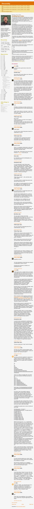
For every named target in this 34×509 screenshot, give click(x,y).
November (4, 71)
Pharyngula (3, 109)
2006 (3, 98)
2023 (3, 57)
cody (15, 270)
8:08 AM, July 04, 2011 (17, 481)
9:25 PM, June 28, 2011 (18, 154)
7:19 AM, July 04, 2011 (17, 466)
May (3, 89)
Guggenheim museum (18, 296)
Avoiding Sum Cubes (6, 76)
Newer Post (14, 504)
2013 (3, 67)
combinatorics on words (17, 61)
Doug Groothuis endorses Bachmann (6, 86)
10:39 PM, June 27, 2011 (18, 77)
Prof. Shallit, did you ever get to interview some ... (5, 50)
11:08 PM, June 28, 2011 (18, 173)
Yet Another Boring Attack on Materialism (6, 85)
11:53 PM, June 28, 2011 (18, 187)
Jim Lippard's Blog (4, 108)
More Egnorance (5, 79)
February (4, 92)
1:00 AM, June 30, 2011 (17, 340)
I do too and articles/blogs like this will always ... (5, 44)
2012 (3, 68)
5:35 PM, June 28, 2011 (18, 125)
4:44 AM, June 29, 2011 (17, 212)
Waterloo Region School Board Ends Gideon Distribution (6, 81)
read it (20, 152)
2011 (3, 69)
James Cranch (17, 347)
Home (23, 504)
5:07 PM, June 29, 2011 (18, 317)
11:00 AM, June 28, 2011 (18, 115)
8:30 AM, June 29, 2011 (17, 229)
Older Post (31, 504)
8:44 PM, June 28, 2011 (18, 134)
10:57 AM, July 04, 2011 (18, 500)
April (3, 90)
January (4, 93)
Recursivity (6, 4)
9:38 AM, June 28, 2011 (17, 101)
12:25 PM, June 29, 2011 (18, 255)
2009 (3, 95)
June (3, 75)
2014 (3, 66)
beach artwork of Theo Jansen (24, 298)
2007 (3, 97)
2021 (3, 58)
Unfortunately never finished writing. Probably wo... (5, 48)
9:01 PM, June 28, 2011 (18, 141)
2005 (3, 99)
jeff (14, 355)
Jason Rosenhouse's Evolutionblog (4, 107)
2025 (3, 56)
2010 (3, 94)
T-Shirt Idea (4, 83)
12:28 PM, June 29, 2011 (18, 268)
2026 (3, 55)
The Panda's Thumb (4, 111)
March (4, 91)
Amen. (2, 46)
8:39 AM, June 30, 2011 (17, 353)
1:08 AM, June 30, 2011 (17, 346)
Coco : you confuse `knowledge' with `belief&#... (5, 42)
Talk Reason (3, 110)
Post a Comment (14, 502)
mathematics (23, 61)
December (4, 70)
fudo (15, 66)
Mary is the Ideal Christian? (7, 82)
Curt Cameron (17, 78)
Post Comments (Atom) (21, 506)
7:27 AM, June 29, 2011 (17, 223)
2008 (3, 96)
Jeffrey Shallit (17, 103)
